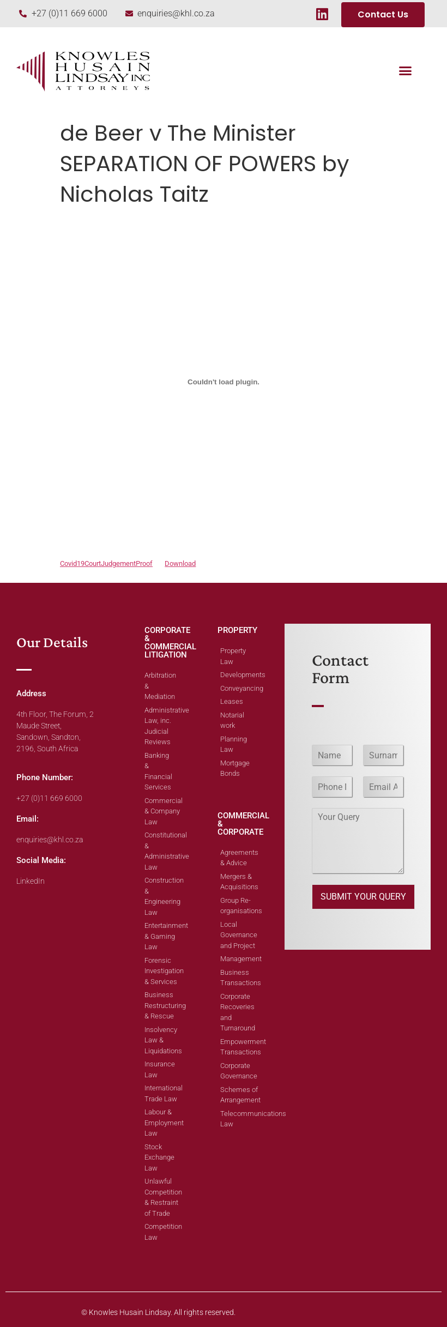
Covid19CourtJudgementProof (106, 563)
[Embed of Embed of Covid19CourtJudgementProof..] (223, 381)
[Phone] (332, 786)
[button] (405, 70)
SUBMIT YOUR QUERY (363, 896)
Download (180, 563)
